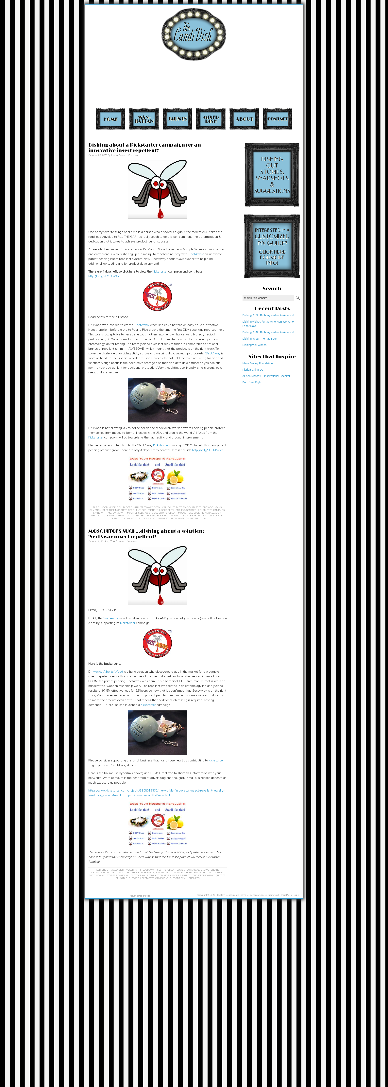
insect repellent (169, 510)
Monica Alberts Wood (108, 671)
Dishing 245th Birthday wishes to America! (268, 315)
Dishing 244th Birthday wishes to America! (268, 332)
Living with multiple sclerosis (131, 512)
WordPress (286, 895)
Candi (114, 155)
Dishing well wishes (254, 345)
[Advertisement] (308, 55)
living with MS (102, 512)
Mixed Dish (211, 119)
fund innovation (166, 872)
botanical (160, 507)
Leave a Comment (128, 155)
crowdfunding (210, 869)
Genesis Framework (269, 895)
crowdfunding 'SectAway (107, 872)
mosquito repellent (164, 512)
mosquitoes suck (189, 512)
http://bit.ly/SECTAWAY (103, 276)
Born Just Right (252, 382)
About (244, 119)
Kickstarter (159, 271)
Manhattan (144, 119)
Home (110, 119)
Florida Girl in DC (253, 369)
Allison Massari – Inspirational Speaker (266, 376)
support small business (153, 518)
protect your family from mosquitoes (115, 515)
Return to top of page (139, 895)
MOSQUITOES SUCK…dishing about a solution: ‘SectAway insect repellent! (146, 534)
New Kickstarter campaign (112, 875)
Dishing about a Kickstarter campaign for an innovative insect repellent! (144, 148)
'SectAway (146, 507)
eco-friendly (150, 510)
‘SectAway (195, 254)
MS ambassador (211, 512)
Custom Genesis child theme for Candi (236, 895)
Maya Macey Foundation (258, 363)
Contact (277, 119)
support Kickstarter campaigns (148, 878)
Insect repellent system (192, 872)
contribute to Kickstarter (184, 507)
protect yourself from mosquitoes (163, 515)
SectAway (110, 618)
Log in (296, 895)
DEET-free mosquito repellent (121, 510)
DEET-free (131, 872)
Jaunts (177, 119)
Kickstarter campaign (211, 510)
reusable (121, 878)
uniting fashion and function (188, 518)
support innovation (199, 515)
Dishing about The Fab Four (260, 338)
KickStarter (188, 510)
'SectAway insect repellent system (163, 869)
